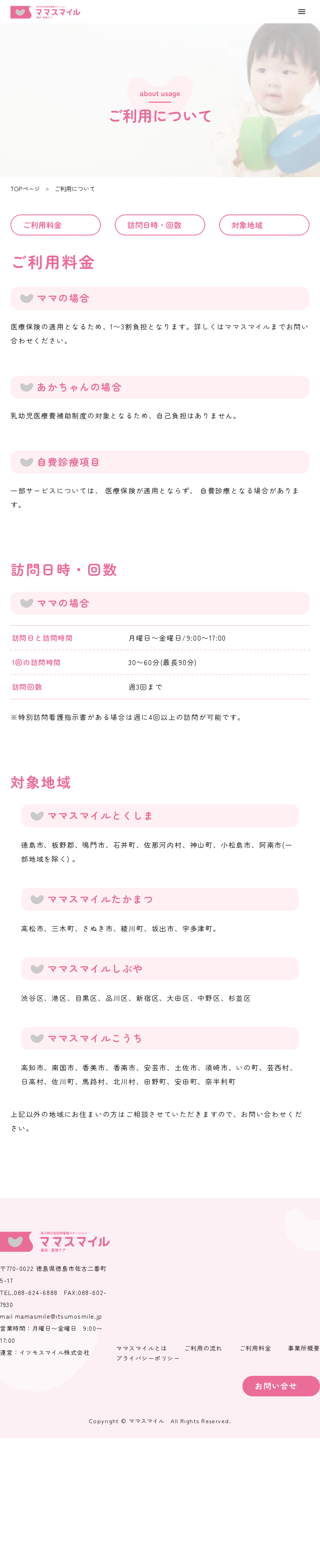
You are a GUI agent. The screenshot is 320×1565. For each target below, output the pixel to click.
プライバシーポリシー (148, 1358)
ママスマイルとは (141, 1348)
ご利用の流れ (203, 1348)
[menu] (302, 11)
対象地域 (247, 224)
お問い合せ (276, 1386)
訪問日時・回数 (154, 224)
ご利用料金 (42, 224)
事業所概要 (304, 1348)
